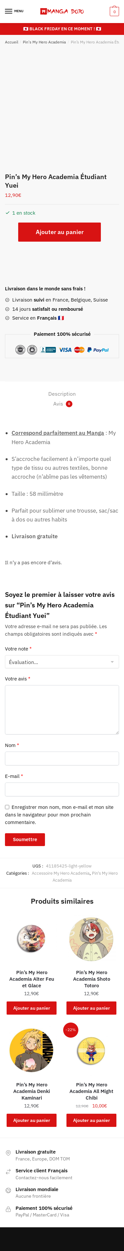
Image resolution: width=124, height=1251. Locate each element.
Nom (12, 745)
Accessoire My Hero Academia (61, 873)
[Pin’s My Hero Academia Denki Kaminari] (32, 1051)
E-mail (14, 776)
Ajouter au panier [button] (31, 1008)
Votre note (18, 649)
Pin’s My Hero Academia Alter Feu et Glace (31, 979)
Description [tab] (62, 393)
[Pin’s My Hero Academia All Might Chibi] (91, 1051)
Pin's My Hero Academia (44, 42)
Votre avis (17, 679)
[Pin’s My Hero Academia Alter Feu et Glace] (32, 938)
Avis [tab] (62, 403)
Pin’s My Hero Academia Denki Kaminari (31, 1091)
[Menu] (15, 11)
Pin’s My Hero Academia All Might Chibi (91, 1091)
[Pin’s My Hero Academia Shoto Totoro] (91, 938)
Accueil (11, 42)
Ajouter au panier (60, 232)
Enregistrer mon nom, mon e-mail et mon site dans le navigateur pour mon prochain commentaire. (59, 815)
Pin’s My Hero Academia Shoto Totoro (91, 979)
